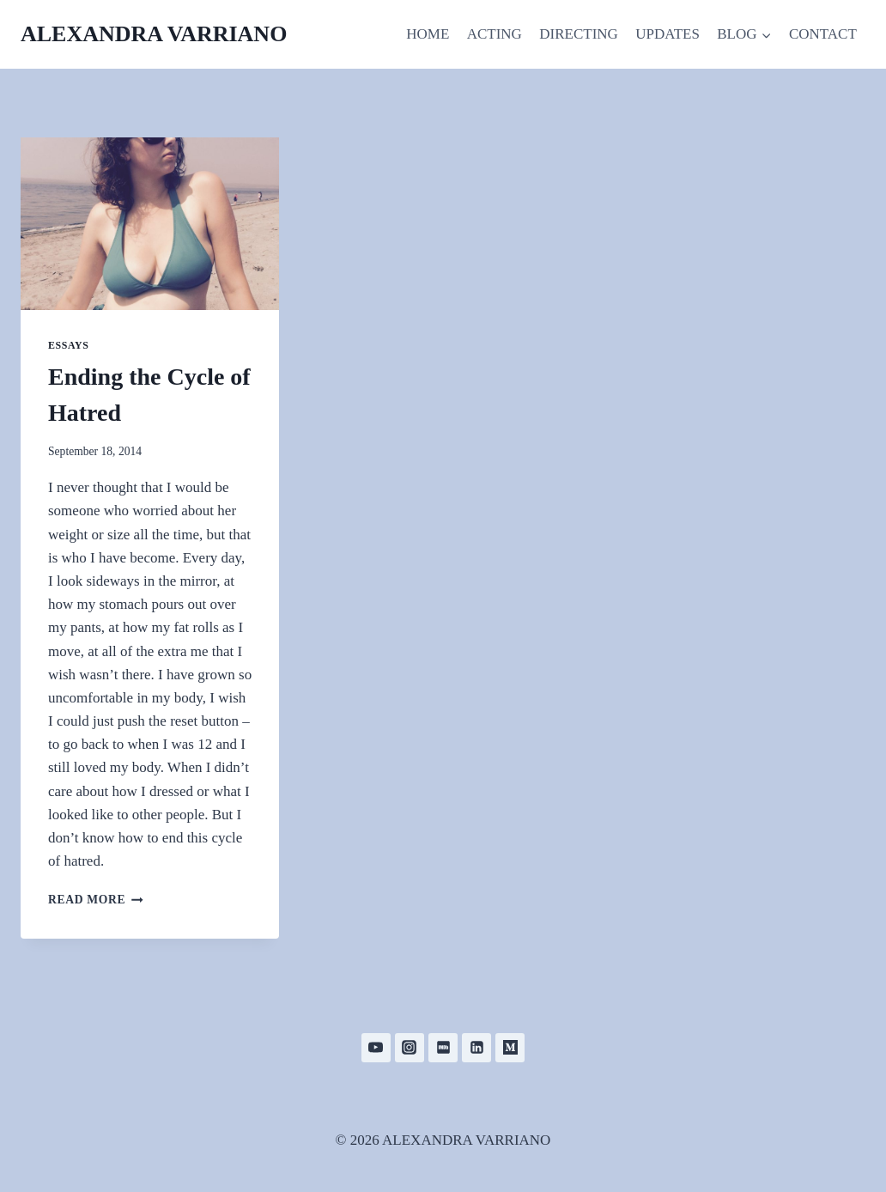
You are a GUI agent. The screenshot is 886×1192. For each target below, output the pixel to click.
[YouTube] (376, 1047)
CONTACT (823, 34)
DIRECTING (578, 34)
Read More (95, 899)
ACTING (494, 34)
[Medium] (510, 1047)
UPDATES (667, 34)
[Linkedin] (476, 1047)
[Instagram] (409, 1047)
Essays (68, 345)
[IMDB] (443, 1047)
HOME (427, 34)
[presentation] (150, 223)
